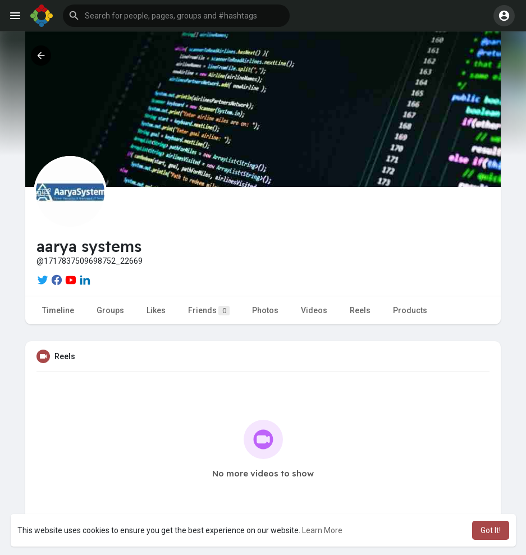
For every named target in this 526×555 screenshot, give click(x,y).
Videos (314, 310)
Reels (360, 310)
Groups (110, 310)
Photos (265, 310)
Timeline (58, 310)
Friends (209, 310)
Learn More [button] (322, 530)
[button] (176, 15)
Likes (156, 310)
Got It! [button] (491, 530)
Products (410, 310)
